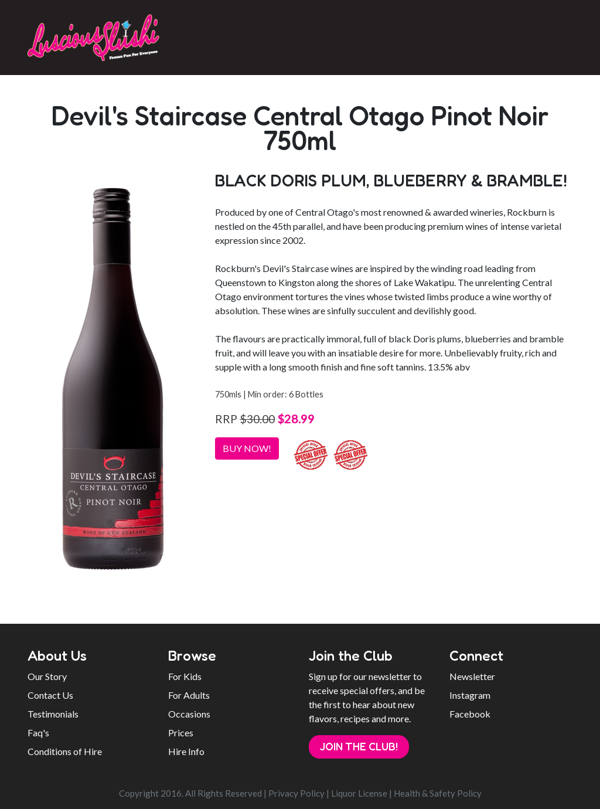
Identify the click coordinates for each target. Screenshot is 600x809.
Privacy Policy (296, 793)
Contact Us (50, 695)
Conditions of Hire (65, 751)
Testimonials (53, 713)
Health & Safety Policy (438, 793)
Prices (180, 732)
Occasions (189, 713)
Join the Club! (359, 746)
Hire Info (186, 751)
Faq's (38, 732)
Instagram (469, 695)
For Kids (185, 676)
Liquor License (359, 793)
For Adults (189, 695)
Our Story (47, 676)
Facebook (469, 713)
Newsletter (472, 676)
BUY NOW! (247, 448)
